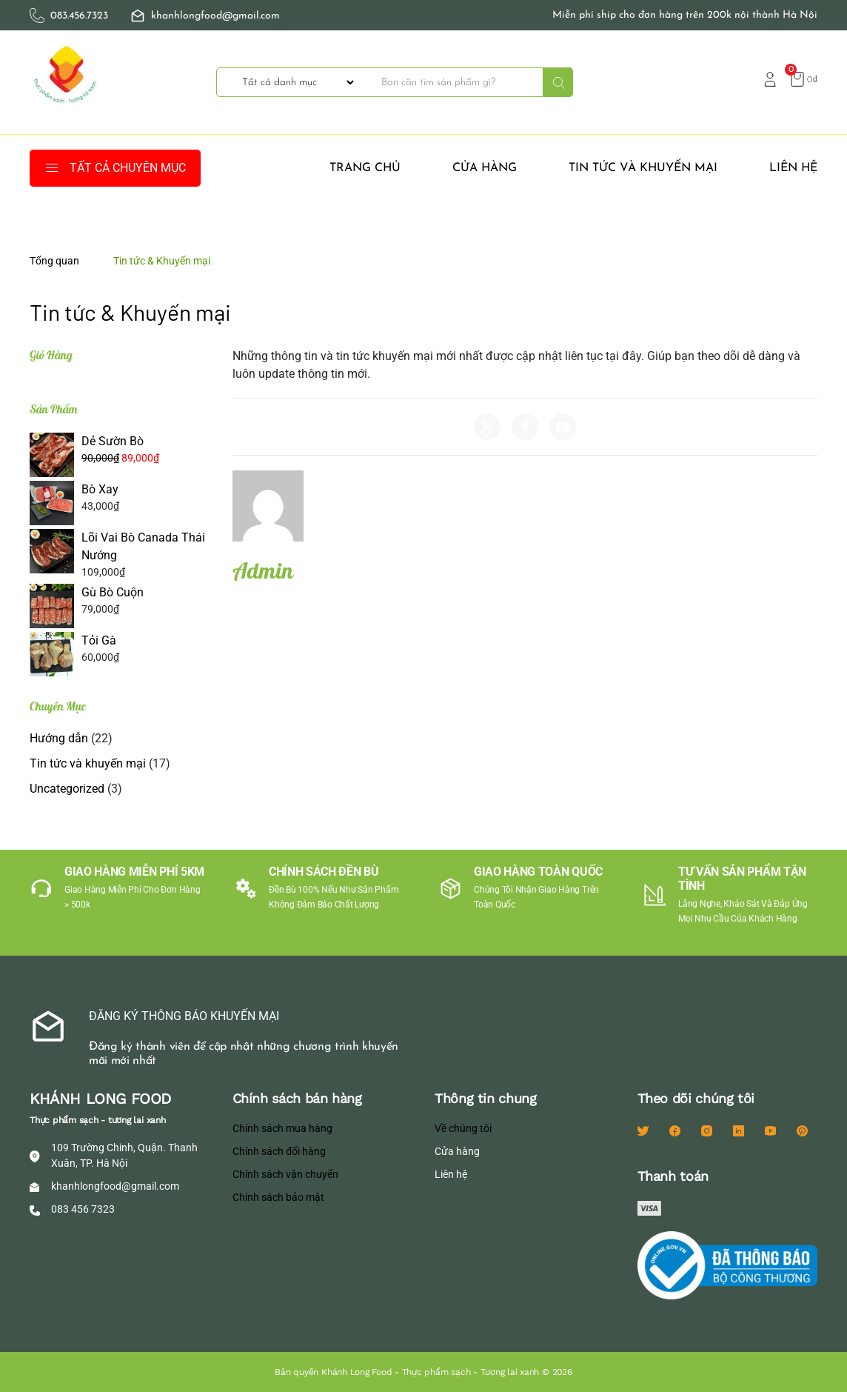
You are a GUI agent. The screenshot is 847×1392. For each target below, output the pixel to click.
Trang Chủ (365, 168)
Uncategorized (67, 789)
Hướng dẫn (59, 738)
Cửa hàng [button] (484, 168)
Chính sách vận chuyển (285, 1174)
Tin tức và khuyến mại (643, 168)
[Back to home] (67, 82)
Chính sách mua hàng (282, 1128)
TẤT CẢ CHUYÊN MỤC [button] (115, 168)
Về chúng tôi (463, 1128)
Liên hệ (793, 168)
